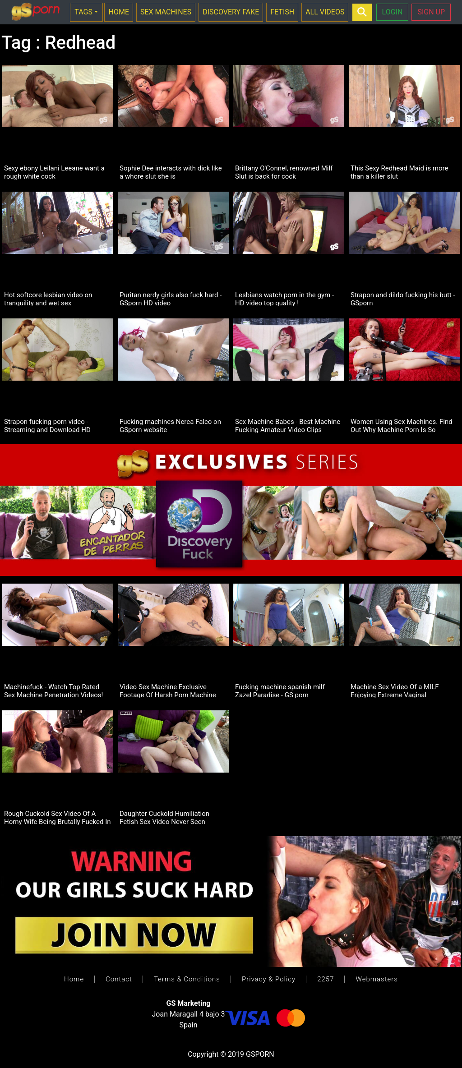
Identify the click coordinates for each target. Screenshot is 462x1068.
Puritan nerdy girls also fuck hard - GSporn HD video (171, 298)
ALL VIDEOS (324, 12)
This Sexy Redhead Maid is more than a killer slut (399, 172)
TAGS (83, 12)
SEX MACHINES (165, 12)
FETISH (282, 12)
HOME (118, 12)
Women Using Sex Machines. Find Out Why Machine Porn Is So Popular (402, 425)
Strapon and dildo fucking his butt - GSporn (403, 298)
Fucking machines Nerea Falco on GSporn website (170, 425)
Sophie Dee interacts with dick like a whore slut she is (171, 172)
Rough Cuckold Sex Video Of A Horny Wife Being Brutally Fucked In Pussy (57, 817)
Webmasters (376, 979)
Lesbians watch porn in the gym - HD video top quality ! (284, 298)
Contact (119, 979)
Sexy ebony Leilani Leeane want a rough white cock (54, 172)
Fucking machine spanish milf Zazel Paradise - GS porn (280, 690)
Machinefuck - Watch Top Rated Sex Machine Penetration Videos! (53, 690)
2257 (325, 979)
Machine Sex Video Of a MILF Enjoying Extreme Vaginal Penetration (395, 690)
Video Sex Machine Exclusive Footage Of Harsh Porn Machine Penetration (168, 690)
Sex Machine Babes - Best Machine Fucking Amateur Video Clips (287, 425)
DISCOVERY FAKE (231, 12)
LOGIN (392, 12)
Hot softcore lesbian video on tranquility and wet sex (48, 298)
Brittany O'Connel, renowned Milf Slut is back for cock (284, 172)
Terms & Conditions (187, 979)
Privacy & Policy (269, 979)
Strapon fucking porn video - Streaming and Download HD (47, 425)
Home (74, 979)
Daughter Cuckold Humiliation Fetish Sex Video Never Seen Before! (164, 817)
